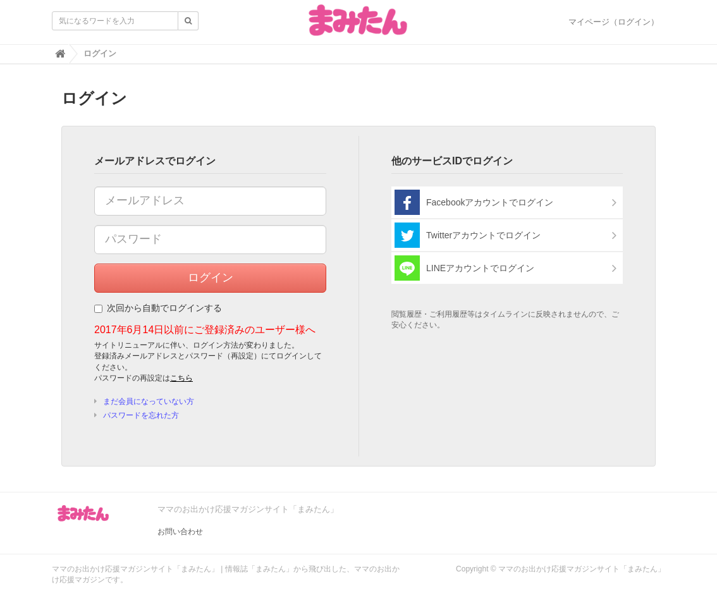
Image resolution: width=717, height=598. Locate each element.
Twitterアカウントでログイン (468, 235)
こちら (181, 378)
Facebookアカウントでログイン (474, 202)
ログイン (210, 277)
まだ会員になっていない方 (148, 401)
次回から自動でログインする (158, 308)
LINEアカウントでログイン (464, 268)
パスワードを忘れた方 (141, 415)
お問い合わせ (180, 531)
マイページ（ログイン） (613, 22)
